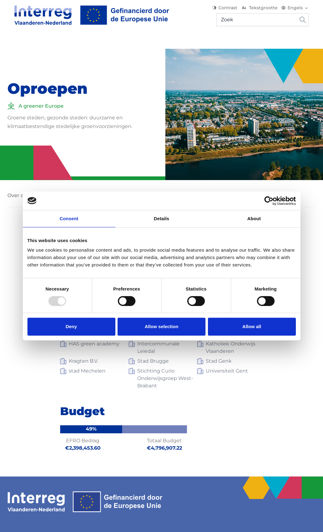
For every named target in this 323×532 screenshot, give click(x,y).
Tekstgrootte (266, 9)
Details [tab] (161, 218)
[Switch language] (302, 9)
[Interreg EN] (85, 16)
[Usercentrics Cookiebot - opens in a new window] (269, 200)
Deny (71, 326)
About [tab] (254, 218)
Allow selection (161, 326)
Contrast (231, 9)
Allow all (251, 326)
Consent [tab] (69, 218)
